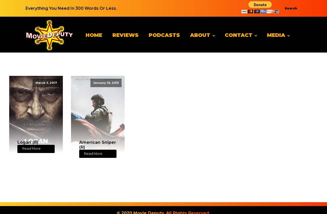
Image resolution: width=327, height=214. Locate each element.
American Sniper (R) (97, 145)
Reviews (125, 35)
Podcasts (164, 35)
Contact (238, 35)
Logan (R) (27, 142)
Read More (31, 148)
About (200, 35)
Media (276, 35)
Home (94, 35)
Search (291, 8)
